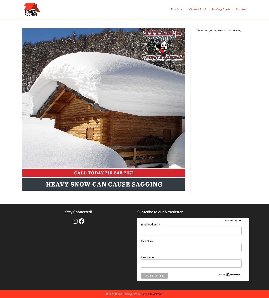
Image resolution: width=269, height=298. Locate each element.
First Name (147, 241)
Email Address (150, 224)
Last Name (147, 257)
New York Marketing (230, 30)
